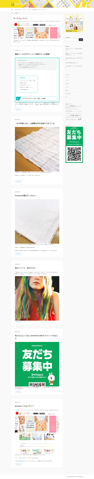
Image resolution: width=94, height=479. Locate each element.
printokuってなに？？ (24, 406)
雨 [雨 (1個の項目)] (77, 119)
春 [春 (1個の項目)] (76, 117)
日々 (66, 96)
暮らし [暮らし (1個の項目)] (78, 117)
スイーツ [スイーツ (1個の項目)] (74, 111)
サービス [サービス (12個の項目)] (69, 111)
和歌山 (67, 90)
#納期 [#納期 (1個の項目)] (66, 106)
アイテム (29, 9)
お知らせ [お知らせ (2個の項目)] (67, 107)
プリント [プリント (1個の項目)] (73, 113)
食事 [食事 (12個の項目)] (79, 119)
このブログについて (18, 9)
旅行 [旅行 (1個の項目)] (73, 117)
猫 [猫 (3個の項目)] (67, 119)
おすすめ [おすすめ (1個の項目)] (77, 106)
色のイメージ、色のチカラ (25, 268)
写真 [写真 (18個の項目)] (72, 115)
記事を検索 (68, 37)
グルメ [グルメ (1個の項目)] (78, 109)
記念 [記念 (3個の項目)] (72, 119)
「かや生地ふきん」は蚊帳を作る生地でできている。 (35, 123)
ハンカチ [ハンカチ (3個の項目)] (67, 113)
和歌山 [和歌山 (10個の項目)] (77, 115)
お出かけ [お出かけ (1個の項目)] (80, 106)
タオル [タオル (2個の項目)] (80, 111)
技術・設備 (35, 9)
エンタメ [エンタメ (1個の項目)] (72, 109)
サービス (25, 9)
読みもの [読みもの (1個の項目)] (75, 119)
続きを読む (18, 109)
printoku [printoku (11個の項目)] (72, 106)
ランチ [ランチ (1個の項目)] (80, 113)
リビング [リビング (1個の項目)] (67, 115)
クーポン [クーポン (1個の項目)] (75, 109)
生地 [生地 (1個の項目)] (69, 119)
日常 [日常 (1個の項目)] (75, 117)
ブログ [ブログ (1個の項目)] (71, 113)
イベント (67, 80)
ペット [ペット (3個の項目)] (77, 113)
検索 (81, 39)
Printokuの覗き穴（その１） (26, 196)
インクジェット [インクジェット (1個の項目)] (68, 109)
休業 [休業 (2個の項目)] (69, 115)
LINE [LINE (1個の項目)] (68, 106)
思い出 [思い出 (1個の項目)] (67, 117)
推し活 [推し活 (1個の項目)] (69, 117)
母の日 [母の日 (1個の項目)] (81, 117)
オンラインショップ (42, 9)
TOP (12, 9)
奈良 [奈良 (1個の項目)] (80, 115)
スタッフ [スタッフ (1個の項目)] (77, 111)
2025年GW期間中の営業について (72, 62)
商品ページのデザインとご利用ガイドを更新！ (33, 54)
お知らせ (67, 83)
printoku (20, 457)
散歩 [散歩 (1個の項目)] (71, 117)
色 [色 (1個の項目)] (70, 119)
